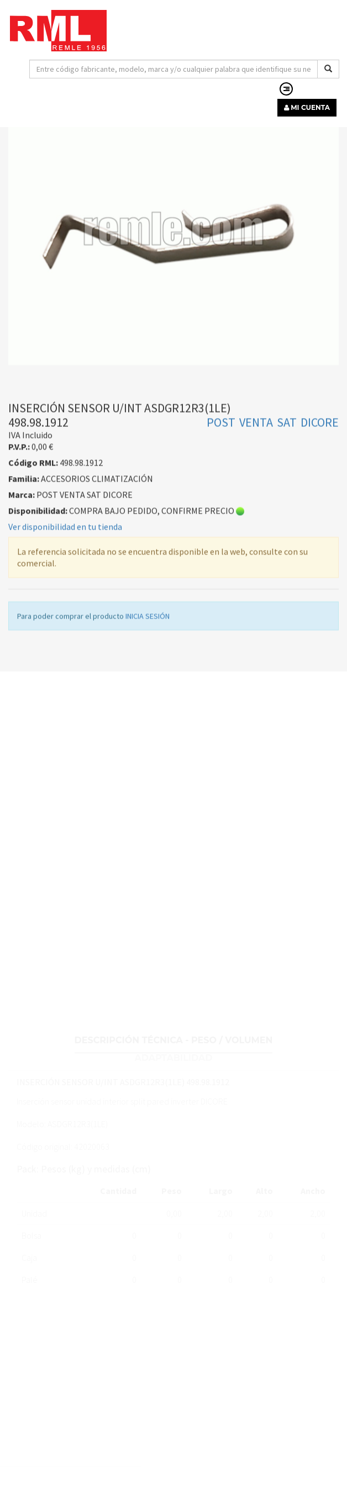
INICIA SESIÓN (147, 654)
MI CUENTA (307, 107)
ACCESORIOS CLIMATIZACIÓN (240, 127)
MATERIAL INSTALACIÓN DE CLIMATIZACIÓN (94, 127)
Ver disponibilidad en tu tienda (65, 564)
